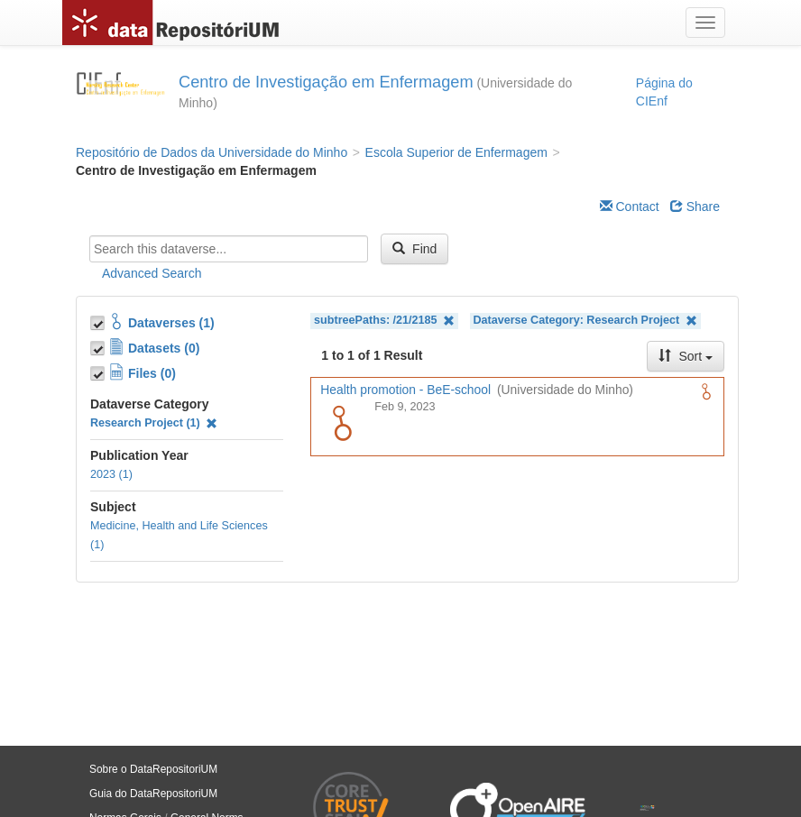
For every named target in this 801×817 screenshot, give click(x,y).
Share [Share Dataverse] (695, 206)
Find (414, 249)
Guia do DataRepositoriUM (153, 793)
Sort (685, 356)
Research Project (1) (153, 423)
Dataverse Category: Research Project (585, 320)
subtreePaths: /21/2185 (384, 320)
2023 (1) (111, 474)
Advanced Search (152, 273)
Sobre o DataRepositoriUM (153, 769)
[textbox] (228, 248)
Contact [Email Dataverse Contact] (629, 206)
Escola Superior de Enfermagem (456, 152)
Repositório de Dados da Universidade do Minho (211, 152)
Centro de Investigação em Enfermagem (326, 82)
